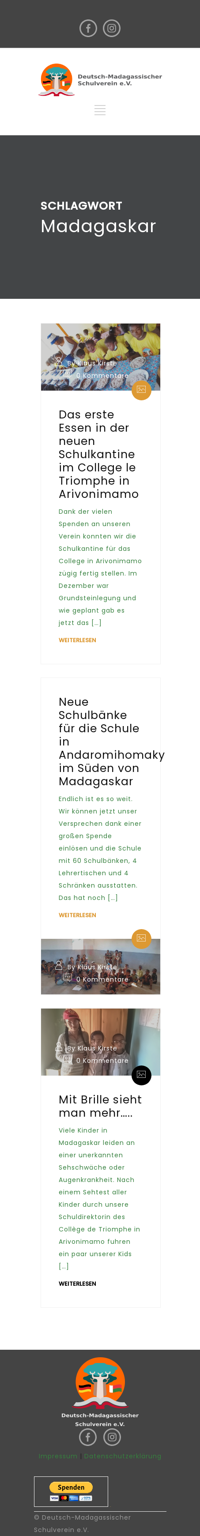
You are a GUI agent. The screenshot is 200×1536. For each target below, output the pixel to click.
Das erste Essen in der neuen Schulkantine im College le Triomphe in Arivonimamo (99, 454)
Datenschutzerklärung (123, 1456)
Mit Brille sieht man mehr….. (100, 1106)
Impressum (58, 1456)
